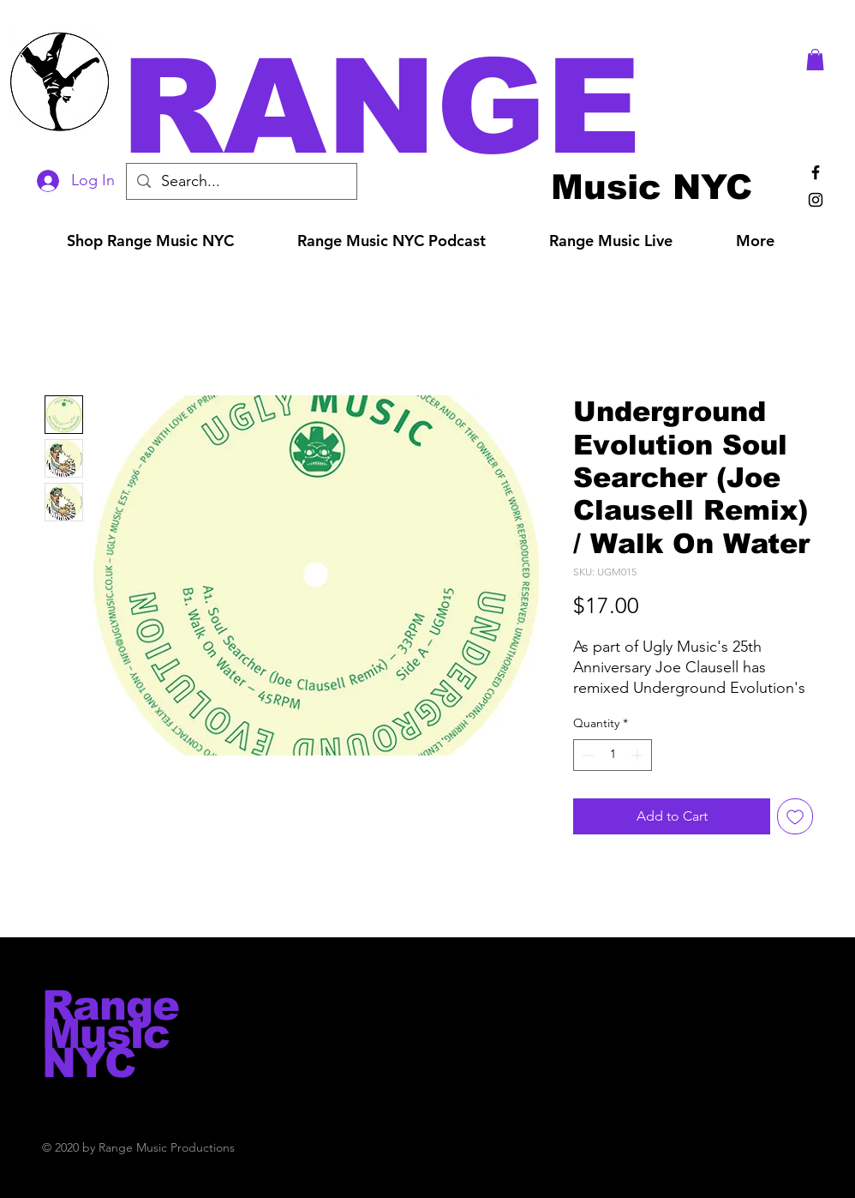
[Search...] (240, 181)
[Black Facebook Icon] (815, 172)
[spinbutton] (612, 755)
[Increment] (638, 755)
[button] (451, 107)
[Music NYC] (651, 187)
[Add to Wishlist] (795, 816)
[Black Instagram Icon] (815, 199)
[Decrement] (586, 755)
